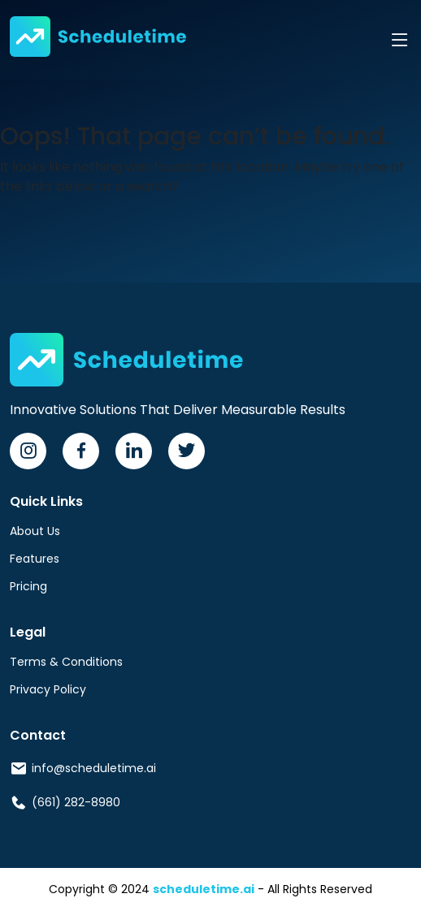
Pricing (28, 586)
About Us (35, 531)
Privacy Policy (48, 689)
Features (34, 558)
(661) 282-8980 (76, 802)
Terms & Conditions (66, 661)
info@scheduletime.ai (94, 768)
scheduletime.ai (203, 889)
